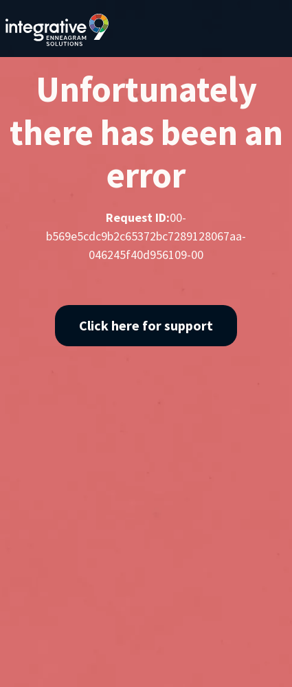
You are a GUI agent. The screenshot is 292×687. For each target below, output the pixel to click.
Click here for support (146, 325)
